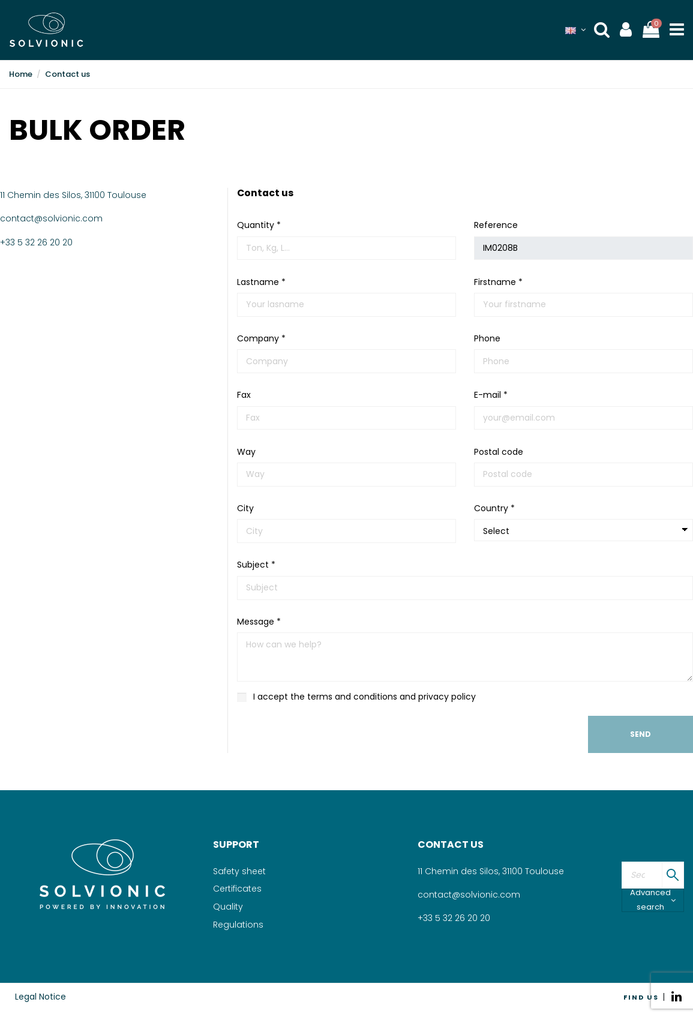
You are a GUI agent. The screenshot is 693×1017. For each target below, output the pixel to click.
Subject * (256, 565)
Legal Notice (40, 997)
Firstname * (498, 282)
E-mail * (491, 395)
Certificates (237, 889)
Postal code (498, 452)
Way (246, 452)
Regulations (238, 925)
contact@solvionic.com (51, 218)
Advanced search (653, 900)
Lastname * (261, 282)
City (245, 508)
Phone (487, 338)
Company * (261, 338)
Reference (496, 225)
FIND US (641, 997)
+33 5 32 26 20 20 (36, 242)
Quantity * (259, 225)
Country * (494, 508)
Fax (244, 395)
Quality (228, 907)
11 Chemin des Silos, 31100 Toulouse (73, 195)
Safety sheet (239, 871)
